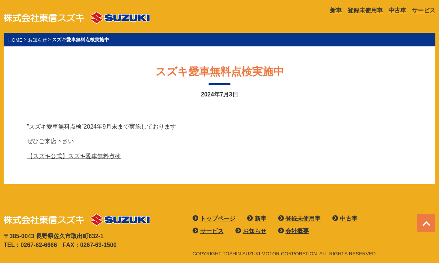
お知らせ (254, 231)
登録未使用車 (365, 10)
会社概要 (297, 231)
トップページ (217, 219)
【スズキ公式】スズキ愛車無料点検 (74, 156)
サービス (423, 10)
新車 (336, 10)
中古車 (397, 10)
